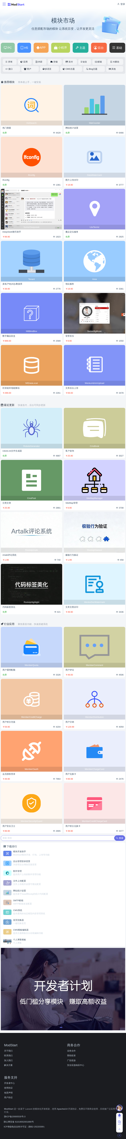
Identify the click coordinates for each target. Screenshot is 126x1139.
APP (40, 47)
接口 (9, 69)
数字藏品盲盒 (8, 336)
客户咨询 (69, 451)
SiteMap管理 (71, 503)
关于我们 (8, 1051)
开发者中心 (9, 1083)
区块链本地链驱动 (11, 388)
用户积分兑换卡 (72, 826)
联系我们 (8, 1055)
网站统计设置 (71, 128)
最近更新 (8, 405)
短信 (84, 62)
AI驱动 (114, 62)
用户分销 (69, 722)
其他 (112, 69)
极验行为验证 (71, 555)
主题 (80, 47)
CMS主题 (69, 69)
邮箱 (98, 62)
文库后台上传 (71, 388)
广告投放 (71, 1060)
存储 (54, 62)
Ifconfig (5, 180)
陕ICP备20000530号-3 (14, 1116)
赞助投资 (71, 1055)
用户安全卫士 (8, 826)
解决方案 (8, 1065)
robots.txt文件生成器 (12, 451)
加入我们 (8, 1060)
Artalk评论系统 (9, 555)
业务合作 (71, 1051)
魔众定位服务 (71, 232)
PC (8, 47)
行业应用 (8, 624)
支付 (69, 62)
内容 (39, 62)
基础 (117, 47)
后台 (99, 47)
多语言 (47, 69)
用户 (27, 69)
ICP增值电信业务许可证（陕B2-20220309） (25, 1126)
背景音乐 (69, 336)
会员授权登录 (8, 774)
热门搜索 (6, 128)
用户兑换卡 (70, 774)
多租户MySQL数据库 (12, 284)
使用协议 (8, 1088)
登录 (121, 4)
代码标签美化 (8, 607)
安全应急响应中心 (75, 1065)
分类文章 (6, 503)
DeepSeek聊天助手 (11, 232)
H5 (24, 47)
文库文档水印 (71, 607)
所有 (8, 62)
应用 (24, 62)
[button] (61, 1027)
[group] (63, 989)
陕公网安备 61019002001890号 (19, 1122)
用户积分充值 (8, 722)
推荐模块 (8, 82)
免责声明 (8, 1093)
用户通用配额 (8, 670)
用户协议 (8, 1097)
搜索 (119, 838)
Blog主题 (91, 69)
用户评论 (69, 670)
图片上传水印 (71, 180)
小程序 (60, 47)
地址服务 (69, 284)
